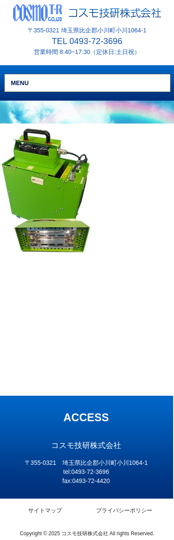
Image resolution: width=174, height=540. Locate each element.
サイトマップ (45, 510)
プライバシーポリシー (124, 510)
